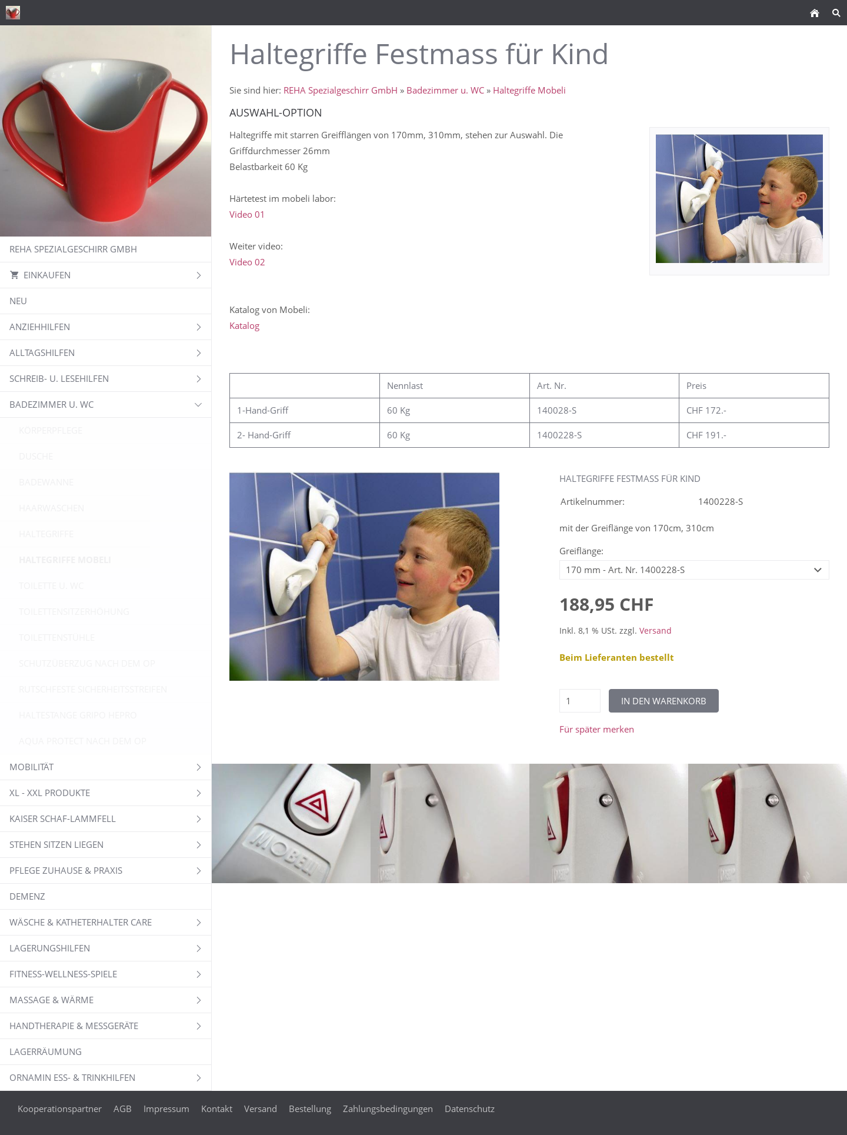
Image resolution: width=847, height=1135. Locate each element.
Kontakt (216, 1108)
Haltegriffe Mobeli (529, 90)
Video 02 (247, 262)
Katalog (244, 325)
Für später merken (596, 729)
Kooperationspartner (60, 1108)
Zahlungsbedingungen (388, 1108)
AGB (123, 1108)
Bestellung (310, 1108)
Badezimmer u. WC (445, 90)
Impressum (166, 1108)
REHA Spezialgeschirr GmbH (341, 90)
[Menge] (580, 701)
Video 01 (247, 214)
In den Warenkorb (663, 701)
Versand (655, 630)
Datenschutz (470, 1108)
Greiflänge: (581, 551)
